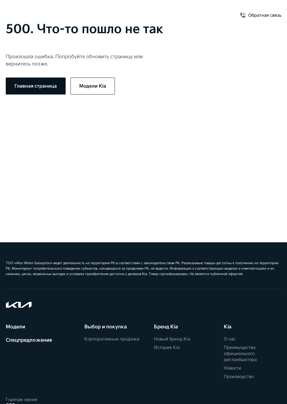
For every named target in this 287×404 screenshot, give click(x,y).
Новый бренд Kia (172, 339)
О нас (230, 339)
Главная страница (36, 86)
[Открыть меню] (11, 12)
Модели (15, 327)
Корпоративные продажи (111, 339)
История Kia (167, 347)
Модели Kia (92, 86)
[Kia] (143, 12)
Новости (232, 368)
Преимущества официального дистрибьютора (240, 353)
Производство (239, 376)
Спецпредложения (29, 340)
